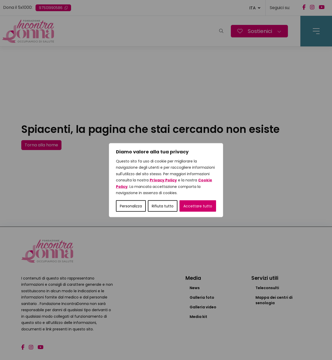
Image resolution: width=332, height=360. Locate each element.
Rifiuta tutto (163, 205)
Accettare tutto (197, 205)
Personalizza (131, 205)
